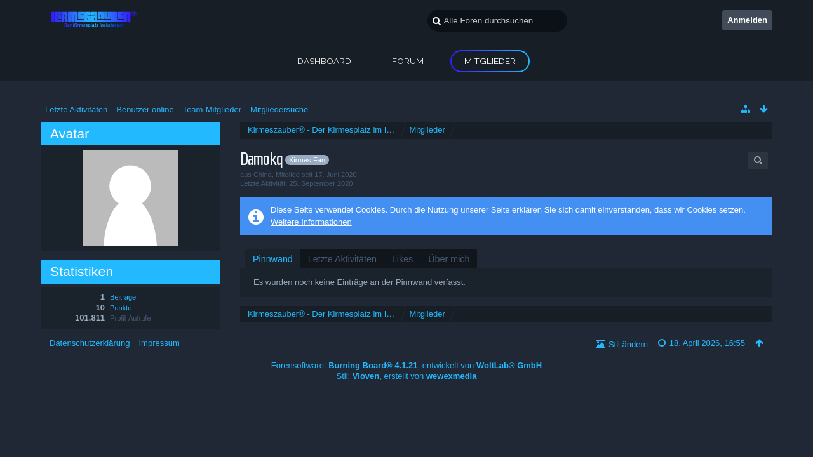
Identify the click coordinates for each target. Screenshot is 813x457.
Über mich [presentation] (448, 259)
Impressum (158, 343)
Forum (408, 61)
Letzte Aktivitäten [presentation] (342, 259)
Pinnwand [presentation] (273, 259)
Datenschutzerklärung (90, 343)
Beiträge (123, 297)
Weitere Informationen (311, 222)
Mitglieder (490, 61)
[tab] (272, 259)
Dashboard (324, 61)
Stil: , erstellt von (407, 376)
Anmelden (747, 20)
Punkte (120, 308)
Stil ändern (628, 344)
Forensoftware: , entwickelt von (406, 365)
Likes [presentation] (402, 259)
